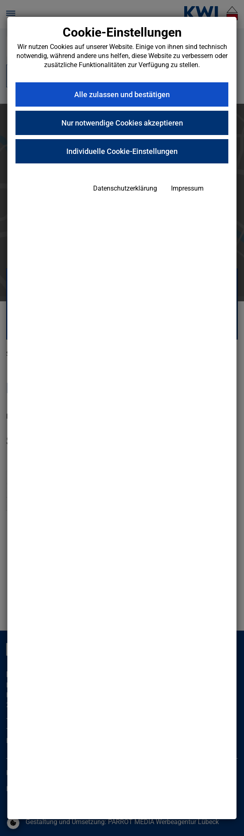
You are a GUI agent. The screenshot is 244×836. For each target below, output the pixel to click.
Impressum (187, 188)
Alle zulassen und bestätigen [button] (122, 94)
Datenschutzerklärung (125, 188)
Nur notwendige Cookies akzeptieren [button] (122, 123)
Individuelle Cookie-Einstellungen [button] (122, 151)
